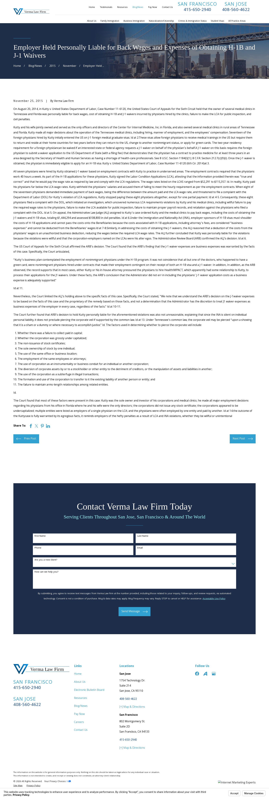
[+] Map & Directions (132, 707)
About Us (79, 682)
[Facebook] (197, 674)
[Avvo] (205, 674)
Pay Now (152, 7)
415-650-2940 (197, 10)
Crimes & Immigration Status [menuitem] (192, 21)
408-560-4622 (236, 10)
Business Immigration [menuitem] (134, 21)
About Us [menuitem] (91, 21)
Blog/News (138, 7)
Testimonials (106, 7)
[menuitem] (17, 786)
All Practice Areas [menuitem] (236, 21)
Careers (79, 722)
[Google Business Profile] (214, 674)
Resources (122, 7)
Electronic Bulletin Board (89, 690)
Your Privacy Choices (57, 781)
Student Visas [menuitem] (217, 21)
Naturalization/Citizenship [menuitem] (161, 21)
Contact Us (167, 7)
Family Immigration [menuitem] (110, 21)
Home (92, 7)
